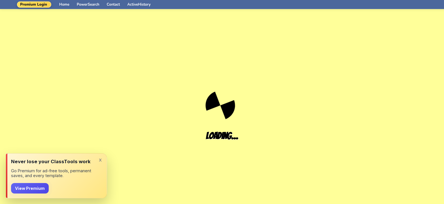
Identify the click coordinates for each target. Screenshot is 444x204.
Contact (113, 4)
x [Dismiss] (100, 160)
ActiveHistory (139, 4)
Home (64, 4)
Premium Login (33, 4)
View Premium (30, 188)
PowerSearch (88, 4)
